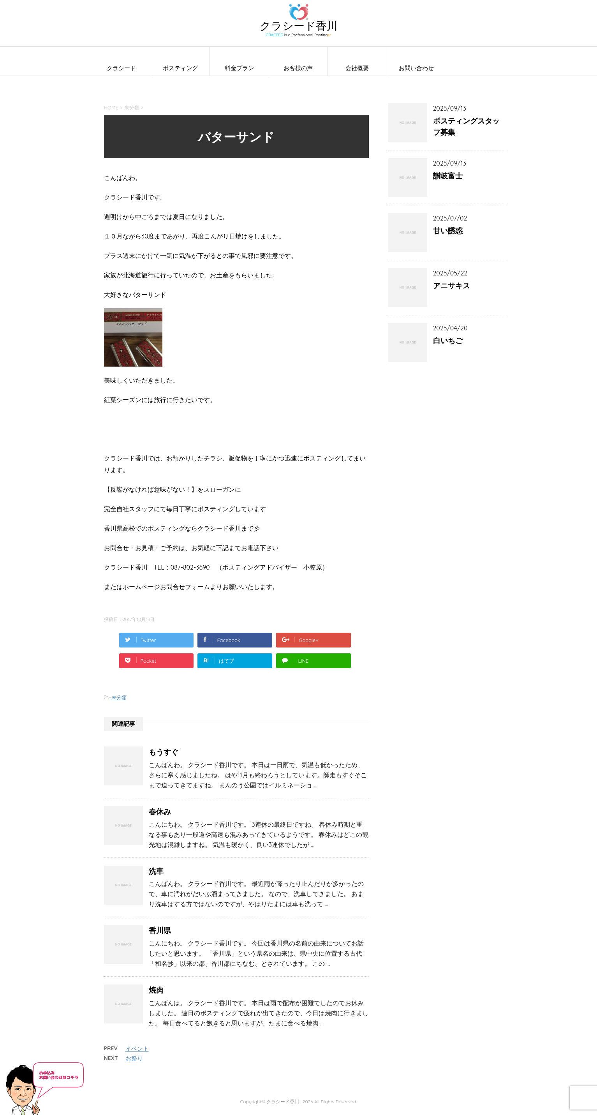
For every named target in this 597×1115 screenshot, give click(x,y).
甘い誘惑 (448, 230)
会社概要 (357, 68)
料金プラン (239, 68)
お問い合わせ (416, 68)
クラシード (121, 68)
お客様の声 (298, 68)
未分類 (119, 697)
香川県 (160, 930)
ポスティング (180, 68)
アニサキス (451, 285)
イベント (137, 1048)
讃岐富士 (448, 175)
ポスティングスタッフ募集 (466, 126)
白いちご (448, 340)
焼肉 (156, 990)
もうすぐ (163, 752)
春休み (160, 811)
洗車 (156, 871)
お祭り (134, 1058)
